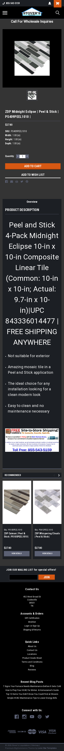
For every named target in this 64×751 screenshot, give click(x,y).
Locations (32, 654)
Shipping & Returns (32, 630)
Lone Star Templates (47, 748)
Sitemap (35, 745)
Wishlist (32, 622)
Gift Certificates (32, 618)
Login (27, 626)
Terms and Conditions (32, 662)
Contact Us (32, 650)
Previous (54, 475)
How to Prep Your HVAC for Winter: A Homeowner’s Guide (32, 690)
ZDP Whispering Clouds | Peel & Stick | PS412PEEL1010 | (47, 536)
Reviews (32, 670)
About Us (32, 646)
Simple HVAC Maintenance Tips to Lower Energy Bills (32, 698)
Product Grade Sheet (32, 658)
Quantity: (9, 156)
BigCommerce (21, 748)
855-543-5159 (11, 3)
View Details (17, 553)
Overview (32, 201)
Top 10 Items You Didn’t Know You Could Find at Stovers (32, 694)
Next (59, 475)
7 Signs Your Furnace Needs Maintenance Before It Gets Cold (32, 686)
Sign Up (36, 626)
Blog (32, 666)
